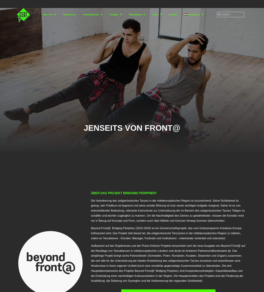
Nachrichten (69, 14)
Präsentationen (92, 14)
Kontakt (173, 14)
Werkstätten (137, 14)
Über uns (49, 14)
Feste (157, 14)
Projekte (116, 14)
